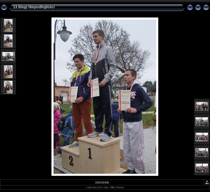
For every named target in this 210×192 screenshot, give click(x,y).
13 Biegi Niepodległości (34, 7)
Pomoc (120, 187)
